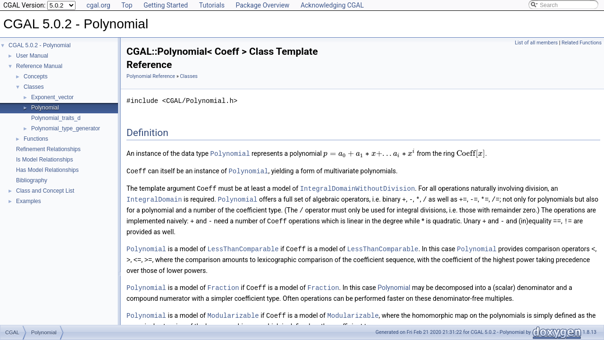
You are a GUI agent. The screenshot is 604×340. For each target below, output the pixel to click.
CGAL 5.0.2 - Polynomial (39, 45)
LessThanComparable (242, 245)
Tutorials (212, 5)
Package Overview (262, 5)
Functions (36, 139)
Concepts (36, 76)
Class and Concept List (45, 190)
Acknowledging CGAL (332, 5)
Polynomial (45, 107)
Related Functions (582, 43)
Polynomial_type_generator (65, 128)
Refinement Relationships (48, 149)
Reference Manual (39, 66)
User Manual (32, 55)
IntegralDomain (154, 197)
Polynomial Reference (150, 76)
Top (127, 5)
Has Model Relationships (47, 170)
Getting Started (165, 5)
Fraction (223, 283)
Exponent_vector (52, 97)
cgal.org (98, 5)
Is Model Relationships (44, 159)
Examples (28, 201)
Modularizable (233, 310)
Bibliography (31, 180)
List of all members (536, 43)
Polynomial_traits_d (56, 118)
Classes (34, 87)
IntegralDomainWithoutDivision (357, 187)
